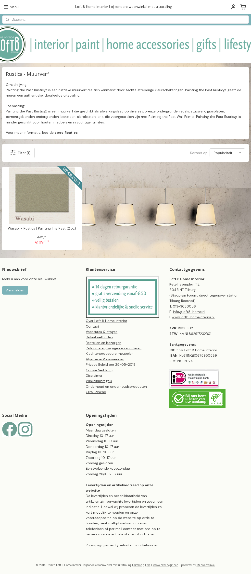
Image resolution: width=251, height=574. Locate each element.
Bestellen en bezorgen (103, 343)
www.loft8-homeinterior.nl (193, 317)
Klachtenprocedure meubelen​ (110, 353)
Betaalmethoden (99, 337)
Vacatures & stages (101, 332)
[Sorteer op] (227, 153)
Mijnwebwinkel (206, 565)
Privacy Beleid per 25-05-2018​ (111, 364)
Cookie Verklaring (99, 370)
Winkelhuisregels (99, 381)
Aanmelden (15, 290)
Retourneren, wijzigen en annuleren (113, 348)
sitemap (139, 565)
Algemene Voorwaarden (105, 359)
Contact (92, 326)
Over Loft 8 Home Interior (106, 321)
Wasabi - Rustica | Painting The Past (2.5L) (42, 228)
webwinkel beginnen (165, 565)
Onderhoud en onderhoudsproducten (116, 386)
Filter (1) (20, 152)
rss (149, 565)
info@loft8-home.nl (189, 311)
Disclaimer (94, 375)
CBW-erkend (96, 392)
